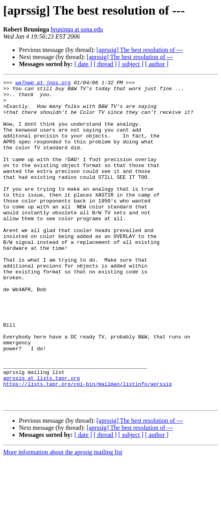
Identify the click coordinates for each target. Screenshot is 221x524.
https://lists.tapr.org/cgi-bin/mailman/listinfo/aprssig (87, 445)
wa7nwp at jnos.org (42, 83)
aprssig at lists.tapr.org (41, 438)
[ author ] (157, 64)
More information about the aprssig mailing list (62, 517)
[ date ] (83, 64)
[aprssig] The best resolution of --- (139, 49)
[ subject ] (131, 64)
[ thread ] (105, 64)
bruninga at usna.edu (77, 29)
